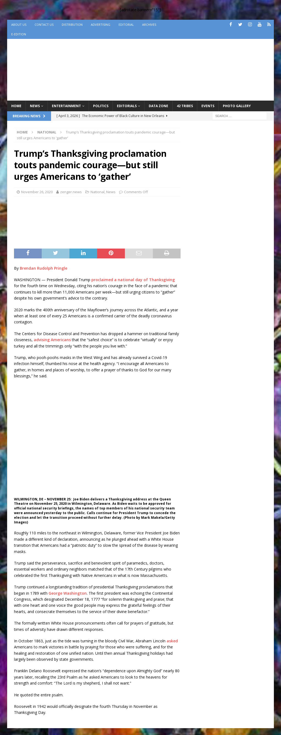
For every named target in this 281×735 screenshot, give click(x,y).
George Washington (68, 593)
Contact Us (44, 24)
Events (207, 106)
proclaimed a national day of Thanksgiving (133, 279)
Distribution (72, 24)
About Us (18, 24)
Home (16, 106)
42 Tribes (185, 106)
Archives (149, 24)
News (35, 106)
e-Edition (18, 34)
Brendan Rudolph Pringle (43, 268)
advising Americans (52, 339)
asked (172, 640)
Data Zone (158, 106)
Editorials (127, 106)
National (98, 191)
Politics (100, 106)
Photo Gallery (237, 106)
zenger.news (71, 191)
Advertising (100, 24)
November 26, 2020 (37, 191)
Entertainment (66, 106)
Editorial (126, 24)
